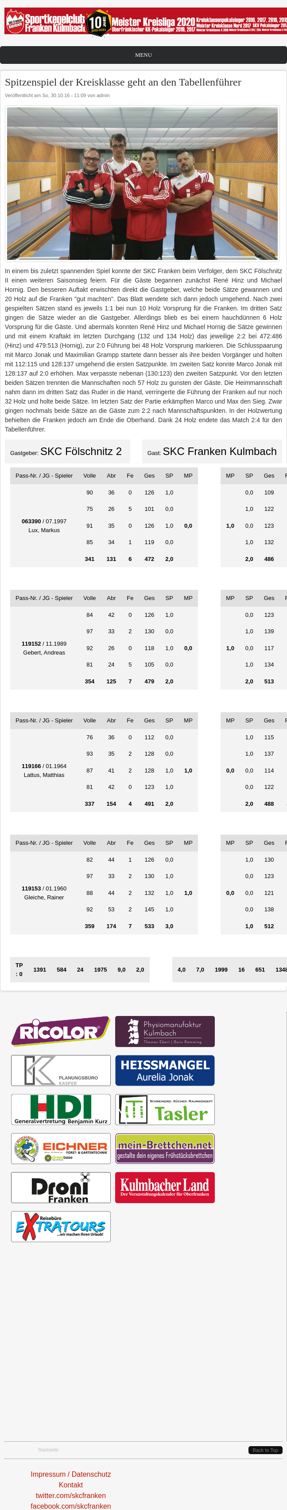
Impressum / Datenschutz (71, 1474)
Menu (143, 54)
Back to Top (265, 1450)
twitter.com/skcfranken (71, 1495)
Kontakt (71, 1485)
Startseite (48, 1449)
